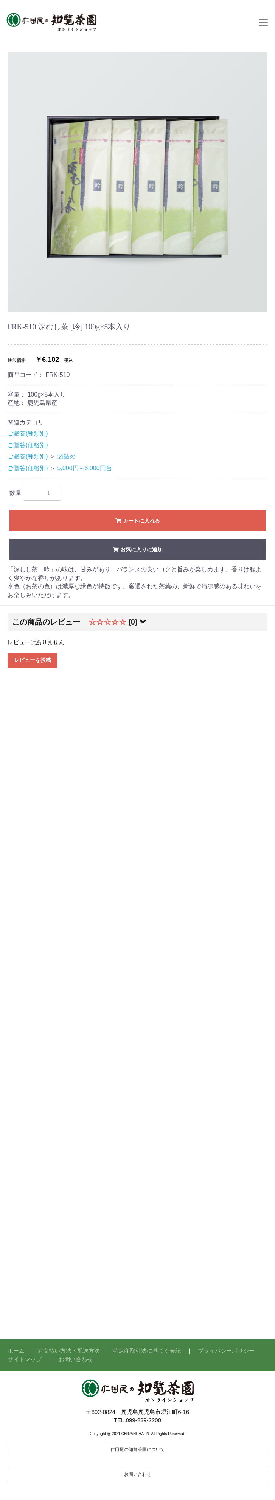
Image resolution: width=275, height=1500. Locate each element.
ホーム (16, 1350)
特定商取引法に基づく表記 (147, 1350)
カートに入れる (137, 521)
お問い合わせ (76, 1359)
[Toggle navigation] (263, 22)
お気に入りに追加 (137, 549)
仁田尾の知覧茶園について (137, 1449)
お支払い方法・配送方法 (68, 1350)
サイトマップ (25, 1359)
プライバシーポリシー (226, 1350)
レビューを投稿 (32, 660)
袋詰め (66, 456)
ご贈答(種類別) (28, 433)
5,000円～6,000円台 (84, 468)
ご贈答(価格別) (28, 445)
